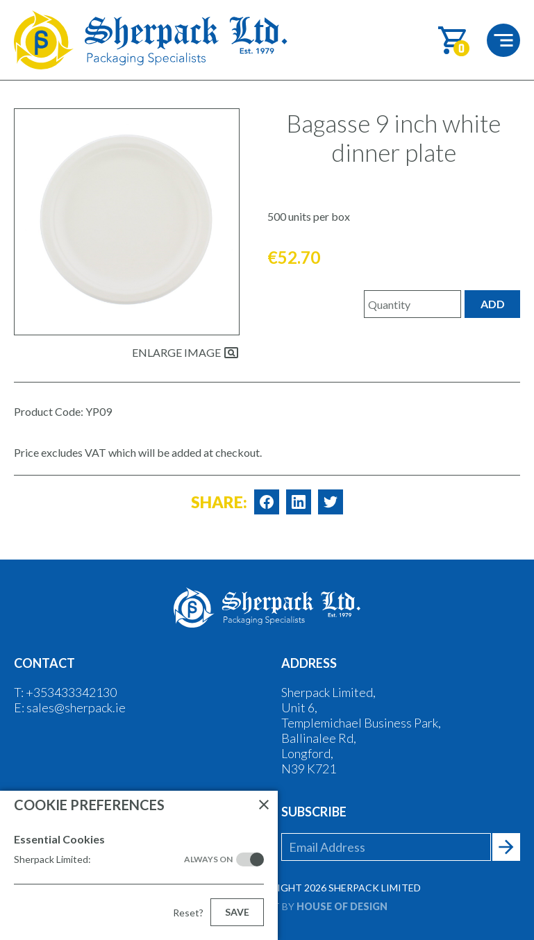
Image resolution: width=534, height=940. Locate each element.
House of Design (342, 906)
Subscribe (314, 811)
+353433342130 (71, 692)
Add (493, 303)
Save (237, 912)
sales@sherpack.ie (76, 707)
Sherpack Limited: (123, 859)
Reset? (188, 912)
